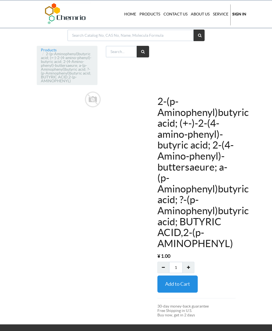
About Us (200, 14)
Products (49, 50)
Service (220, 14)
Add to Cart (177, 284)
